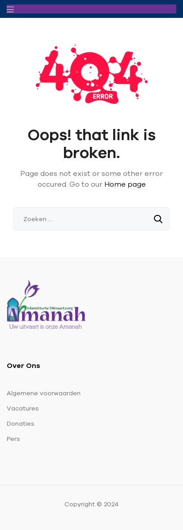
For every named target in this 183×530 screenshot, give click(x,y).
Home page (125, 184)
